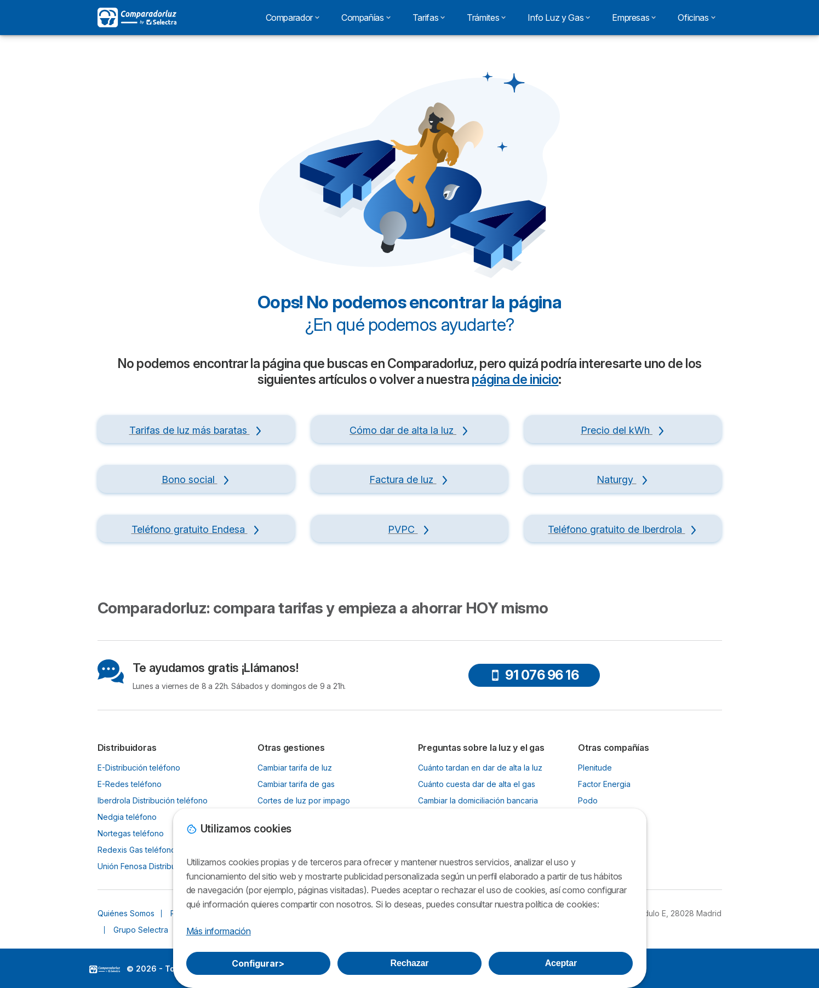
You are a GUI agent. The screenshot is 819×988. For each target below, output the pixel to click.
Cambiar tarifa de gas (296, 784)
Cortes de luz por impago (303, 800)
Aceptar (561, 963)
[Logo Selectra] (137, 17)
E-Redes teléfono (130, 784)
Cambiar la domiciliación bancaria (478, 800)
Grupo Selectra (140, 929)
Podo (588, 800)
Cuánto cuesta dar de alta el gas (476, 784)
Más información (218, 931)
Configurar (258, 963)
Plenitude (595, 767)
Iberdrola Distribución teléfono (153, 800)
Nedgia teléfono (127, 817)
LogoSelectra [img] (104, 969)
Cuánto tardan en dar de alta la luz (480, 767)
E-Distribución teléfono (139, 767)
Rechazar (410, 963)
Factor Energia (604, 784)
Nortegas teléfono (131, 833)
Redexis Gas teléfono (137, 849)
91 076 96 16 (534, 675)
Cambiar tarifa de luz (294, 767)
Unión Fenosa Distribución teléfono (161, 866)
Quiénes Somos (126, 913)
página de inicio (515, 379)
